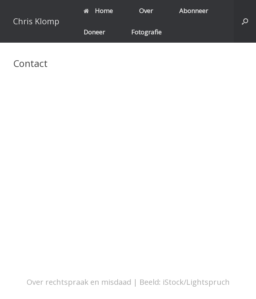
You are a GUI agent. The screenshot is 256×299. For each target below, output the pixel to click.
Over (146, 10)
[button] (245, 21)
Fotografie (146, 32)
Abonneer (193, 10)
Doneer (94, 32)
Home (98, 10)
